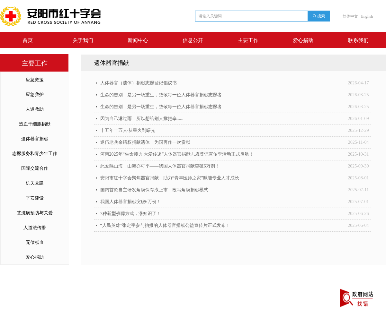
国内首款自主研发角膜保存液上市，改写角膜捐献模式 (154, 189)
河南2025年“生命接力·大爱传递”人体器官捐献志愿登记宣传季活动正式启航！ (177, 154)
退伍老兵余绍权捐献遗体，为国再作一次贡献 (145, 142)
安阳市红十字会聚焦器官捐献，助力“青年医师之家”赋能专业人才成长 (169, 178)
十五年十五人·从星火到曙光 (128, 130)
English (367, 16)
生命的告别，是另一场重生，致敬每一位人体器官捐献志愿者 (161, 94)
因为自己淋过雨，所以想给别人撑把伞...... (142, 118)
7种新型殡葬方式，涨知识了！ (130, 213)
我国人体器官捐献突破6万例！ (130, 201)
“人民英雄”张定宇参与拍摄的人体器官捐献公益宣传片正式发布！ (165, 225)
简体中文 (350, 16)
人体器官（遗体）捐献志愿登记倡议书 (138, 83)
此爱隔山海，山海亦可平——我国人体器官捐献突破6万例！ (160, 166)
